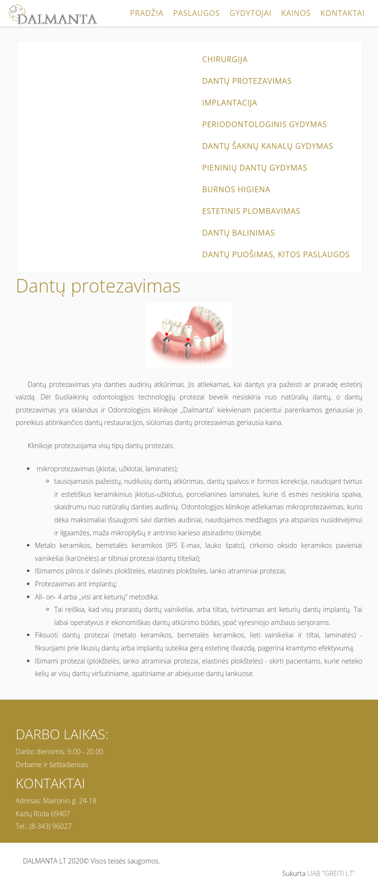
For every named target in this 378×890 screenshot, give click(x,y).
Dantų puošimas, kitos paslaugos (276, 254)
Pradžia (146, 13)
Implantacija (230, 102)
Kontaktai (342, 13)
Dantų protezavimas (247, 81)
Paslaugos (196, 13)
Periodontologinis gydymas (264, 124)
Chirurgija (225, 59)
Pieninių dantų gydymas (255, 167)
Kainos (296, 13)
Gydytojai (251, 13)
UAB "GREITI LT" (331, 873)
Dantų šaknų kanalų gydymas (267, 146)
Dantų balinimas (238, 232)
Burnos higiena (236, 189)
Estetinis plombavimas (251, 211)
